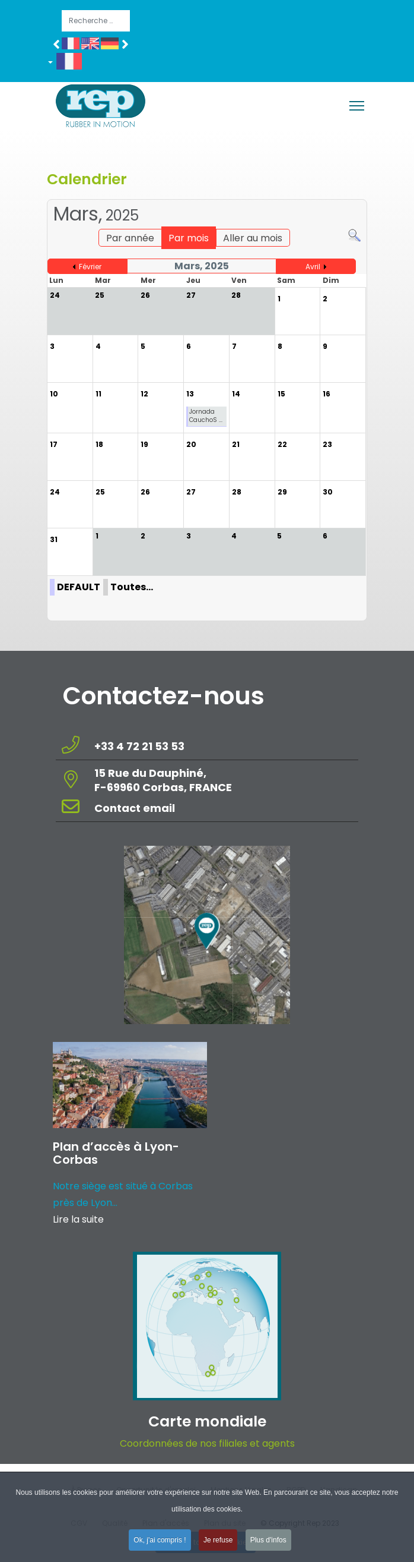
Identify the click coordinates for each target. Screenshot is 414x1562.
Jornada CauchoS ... (205, 415)
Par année (130, 238)
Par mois (188, 238)
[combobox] (96, 21)
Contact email (135, 808)
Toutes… (131, 587)
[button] (69, 63)
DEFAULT (78, 587)
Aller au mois (252, 238)
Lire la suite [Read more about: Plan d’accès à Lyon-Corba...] (78, 1219)
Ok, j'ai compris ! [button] (159, 1543)
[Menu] (356, 106)
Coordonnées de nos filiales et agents (207, 1443)
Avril (312, 267)
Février (90, 267)
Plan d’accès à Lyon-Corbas (116, 1153)
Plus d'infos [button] (268, 1543)
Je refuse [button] (218, 1543)
